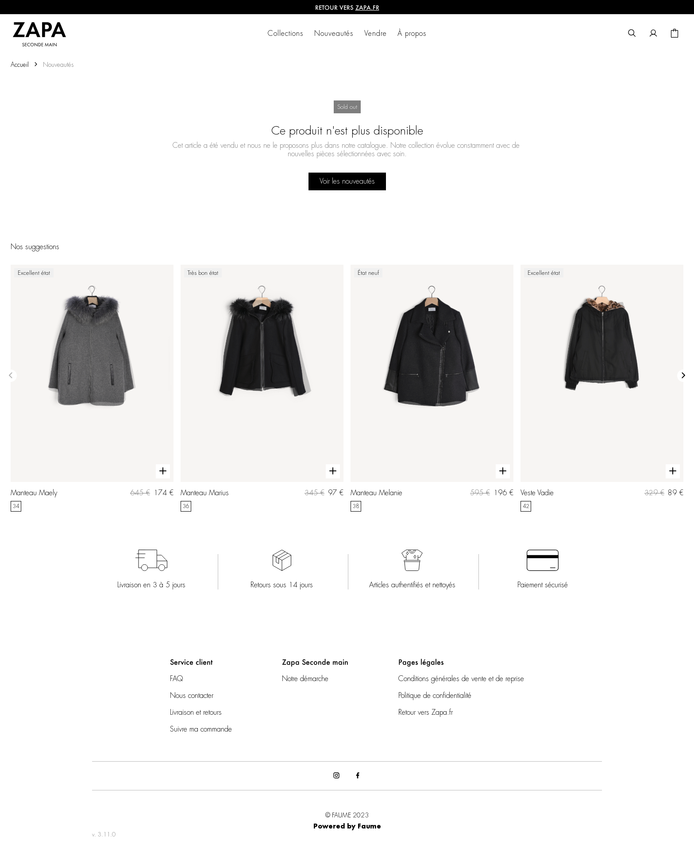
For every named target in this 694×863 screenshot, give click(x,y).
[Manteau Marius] (262, 388)
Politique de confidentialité (434, 695)
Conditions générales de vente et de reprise (461, 678)
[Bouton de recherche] (632, 34)
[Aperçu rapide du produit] (163, 471)
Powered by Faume (347, 826)
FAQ (176, 678)
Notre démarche (305, 678)
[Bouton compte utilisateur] (653, 34)
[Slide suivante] (683, 376)
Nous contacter (191, 695)
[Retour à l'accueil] (45, 34)
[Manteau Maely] (92, 388)
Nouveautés (334, 33)
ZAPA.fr (367, 7)
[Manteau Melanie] (432, 388)
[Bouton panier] (674, 34)
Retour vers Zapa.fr (425, 712)
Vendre (375, 33)
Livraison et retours (196, 712)
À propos (412, 33)
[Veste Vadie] (601, 388)
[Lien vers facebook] (358, 776)
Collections (286, 33)
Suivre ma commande (201, 729)
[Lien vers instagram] (336, 776)
